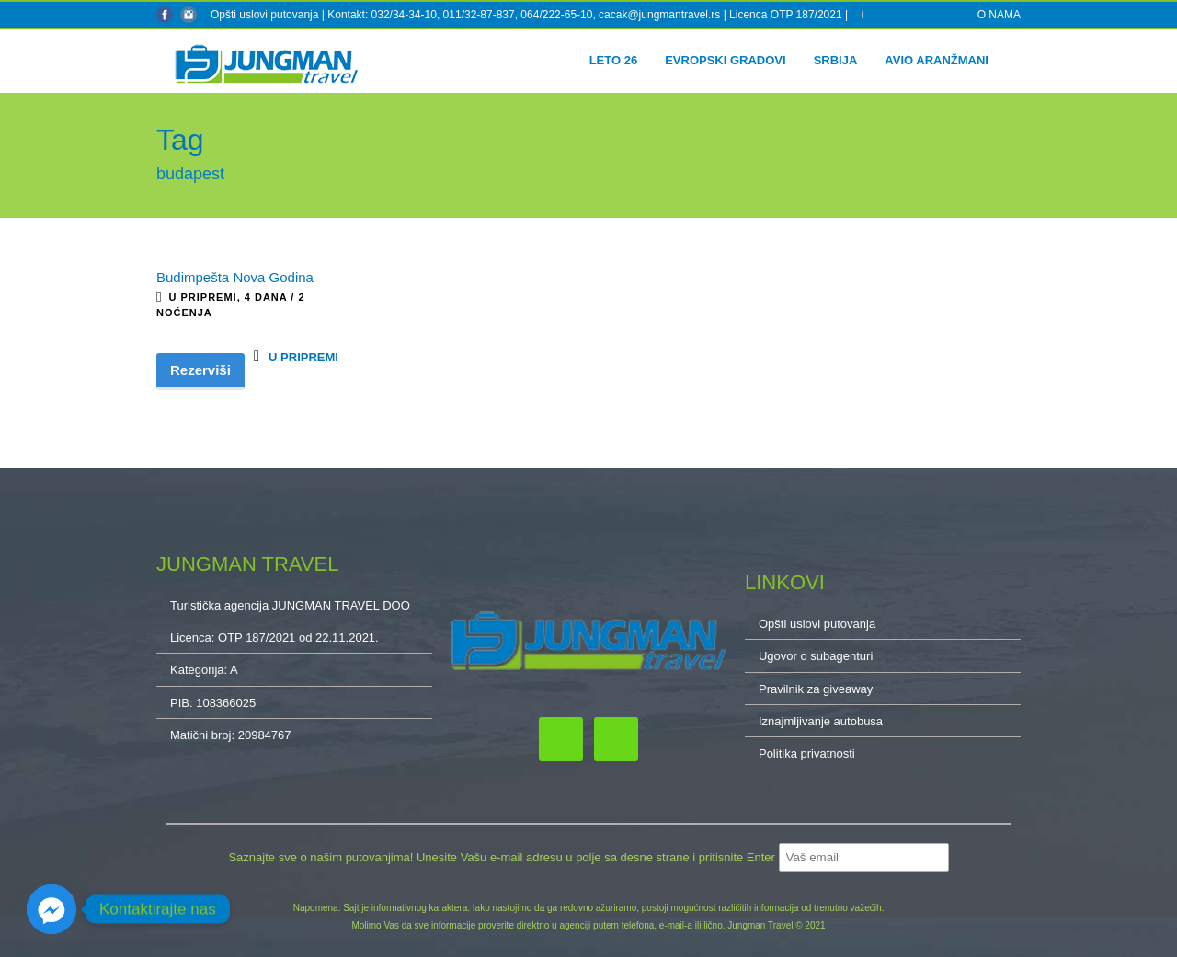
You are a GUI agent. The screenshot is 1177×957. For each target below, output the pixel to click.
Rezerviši (200, 370)
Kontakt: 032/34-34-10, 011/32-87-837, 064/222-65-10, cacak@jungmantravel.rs (525, 14)
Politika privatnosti (807, 753)
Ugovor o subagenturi (816, 656)
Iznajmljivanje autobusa (821, 721)
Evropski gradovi (725, 60)
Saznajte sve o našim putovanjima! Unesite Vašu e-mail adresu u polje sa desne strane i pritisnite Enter (503, 857)
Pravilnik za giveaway (816, 689)
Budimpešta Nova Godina (235, 277)
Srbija (836, 60)
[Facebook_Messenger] (51, 909)
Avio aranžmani (936, 60)
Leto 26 (613, 60)
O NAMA (999, 14)
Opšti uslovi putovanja (264, 14)
